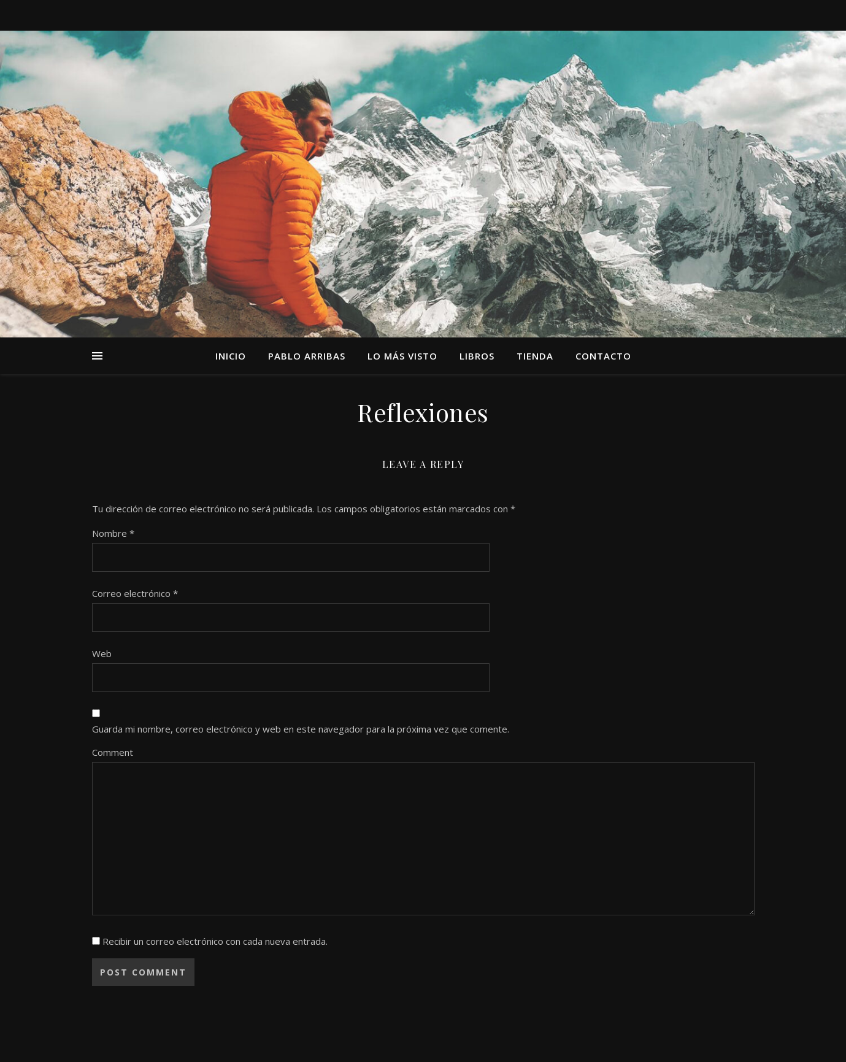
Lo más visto (402, 356)
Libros (477, 356)
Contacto (603, 356)
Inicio (230, 356)
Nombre (113, 533)
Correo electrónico (135, 593)
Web (102, 653)
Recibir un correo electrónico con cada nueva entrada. (215, 941)
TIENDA (535, 356)
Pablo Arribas (306, 356)
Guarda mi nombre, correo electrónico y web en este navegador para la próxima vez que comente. (300, 729)
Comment (112, 752)
